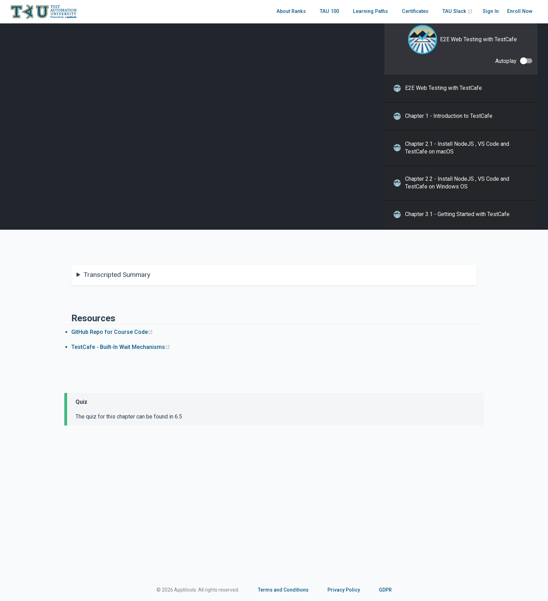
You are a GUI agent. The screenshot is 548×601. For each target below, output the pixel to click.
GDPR (385, 590)
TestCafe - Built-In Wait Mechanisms (120, 347)
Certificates (415, 11)
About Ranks (291, 11)
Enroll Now (520, 11)
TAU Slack (457, 11)
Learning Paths (370, 11)
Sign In (491, 11)
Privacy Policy (343, 590)
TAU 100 (329, 11)
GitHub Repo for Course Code (112, 332)
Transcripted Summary (117, 275)
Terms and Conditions (283, 590)
